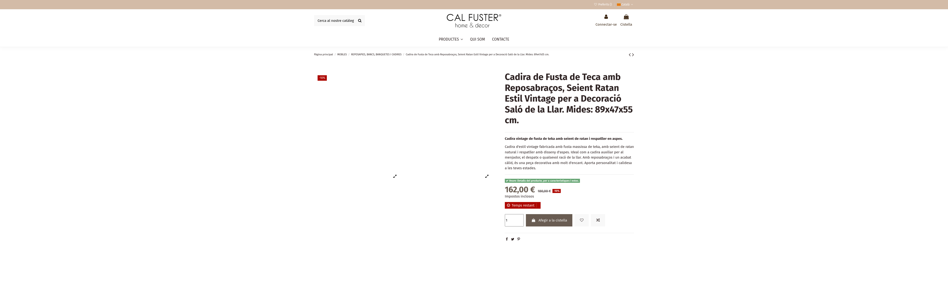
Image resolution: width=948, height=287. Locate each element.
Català (625, 4)
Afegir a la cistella (549, 220)
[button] (450, 39)
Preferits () (603, 4)
